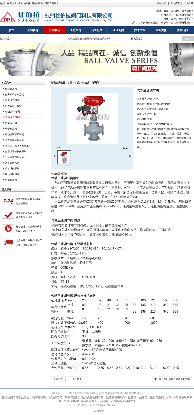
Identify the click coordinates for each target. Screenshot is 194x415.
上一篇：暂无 (75, 379)
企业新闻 (118, 30)
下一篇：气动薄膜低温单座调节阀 (172, 379)
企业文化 (161, 30)
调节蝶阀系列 (12, 162)
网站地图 (161, 3)
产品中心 (54, 30)
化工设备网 (96, 405)
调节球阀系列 (12, 168)
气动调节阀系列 (13, 117)
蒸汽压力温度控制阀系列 (18, 145)
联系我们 (182, 30)
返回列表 (58, 379)
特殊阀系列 (11, 180)
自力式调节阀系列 (14, 94)
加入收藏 (188, 3)
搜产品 (188, 38)
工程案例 (75, 30)
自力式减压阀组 (13, 106)
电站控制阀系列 (13, 174)
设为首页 (175, 3)
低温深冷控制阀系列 (15, 151)
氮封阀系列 (11, 89)
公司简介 (32, 30)
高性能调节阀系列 (14, 140)
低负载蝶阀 (87, 38)
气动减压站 (75, 38)
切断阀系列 (11, 128)
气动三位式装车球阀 (104, 38)
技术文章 (139, 30)
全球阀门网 (109, 405)
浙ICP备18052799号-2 (131, 393)
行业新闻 (97, 30)
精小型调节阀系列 (14, 134)
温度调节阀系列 (13, 100)
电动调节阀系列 (13, 111)
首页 (11, 30)
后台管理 (99, 410)
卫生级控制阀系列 (14, 157)
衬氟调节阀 (11, 123)
